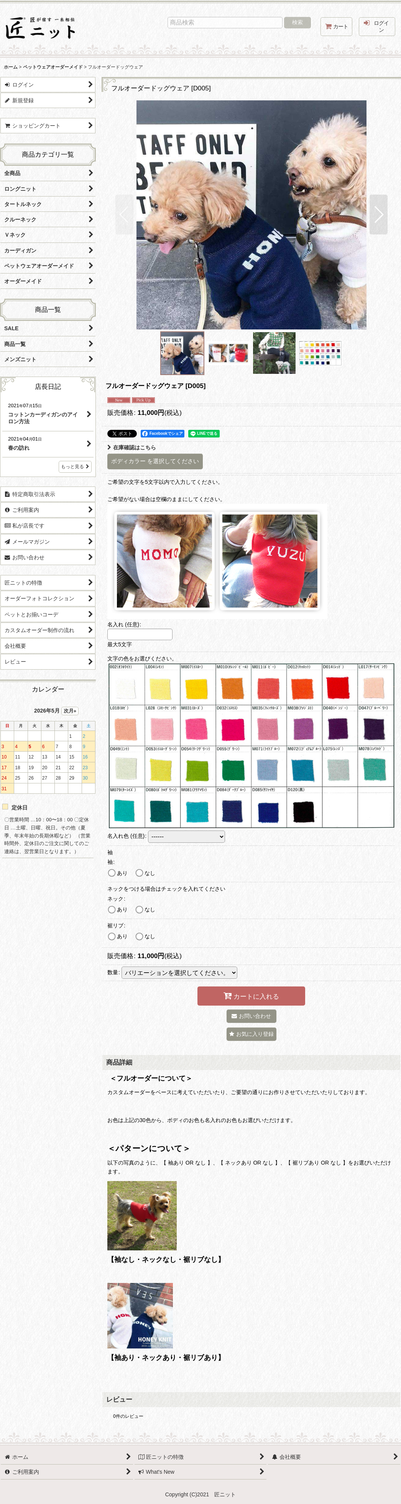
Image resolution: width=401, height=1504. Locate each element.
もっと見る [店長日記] (75, 466)
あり (122, 873)
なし (150, 873)
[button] (124, 214)
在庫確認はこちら (131, 447)
